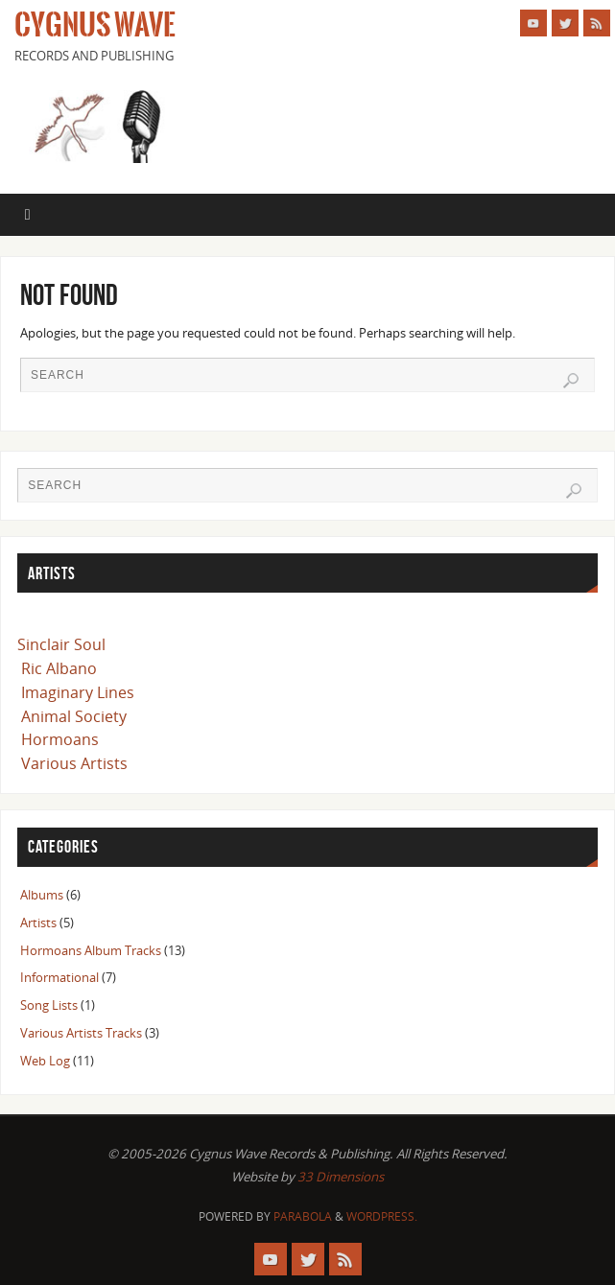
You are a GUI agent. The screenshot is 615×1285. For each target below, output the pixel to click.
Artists (38, 922)
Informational (59, 977)
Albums (41, 894)
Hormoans (60, 739)
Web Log (45, 1060)
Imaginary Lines (77, 692)
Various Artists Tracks (81, 1032)
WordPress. (381, 1216)
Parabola (302, 1216)
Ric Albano (59, 668)
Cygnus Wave (95, 25)
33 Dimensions (340, 1176)
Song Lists (49, 1005)
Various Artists (74, 763)
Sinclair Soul (61, 644)
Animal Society (74, 716)
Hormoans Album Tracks (90, 950)
